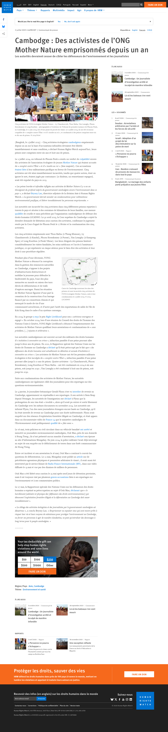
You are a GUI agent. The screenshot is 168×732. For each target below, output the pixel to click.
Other (49, 565)
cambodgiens (74, 142)
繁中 (30, 5)
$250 (50, 559)
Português (67, 5)
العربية (19, 5)
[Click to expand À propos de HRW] (94, 10)
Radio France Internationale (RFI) (64, 463)
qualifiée (19, 213)
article (80, 456)
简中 (24, 5)
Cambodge (39, 586)
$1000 (37, 565)
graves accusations (60, 477)
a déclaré (79, 436)
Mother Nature (70, 162)
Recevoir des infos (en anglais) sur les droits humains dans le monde (56, 694)
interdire (77, 391)
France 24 (50, 419)
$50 (24, 559)
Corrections (32, 705)
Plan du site (64, 705)
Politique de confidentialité (48, 705)
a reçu (36, 316)
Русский (75, 5)
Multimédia (59, 10)
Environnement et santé (34, 589)
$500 (24, 565)
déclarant (75, 490)
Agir (79, 10)
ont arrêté (85, 429)
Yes (59, 21)
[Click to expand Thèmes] (32, 10)
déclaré (51, 347)
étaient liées (20, 169)
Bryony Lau (36, 193)
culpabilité (85, 159)
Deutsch (51, 5)
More (91, 5)
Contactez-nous (20, 705)
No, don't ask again (72, 21)
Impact (70, 10)
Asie (31, 586)
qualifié (54, 423)
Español (83, 5)
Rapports (45, 10)
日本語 (58, 5)
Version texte (75, 705)
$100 (37, 559)
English (36, 5)
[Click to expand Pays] (20, 10)
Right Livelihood (54, 316)
